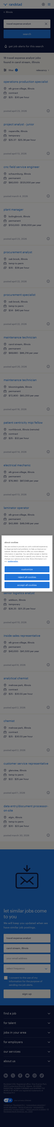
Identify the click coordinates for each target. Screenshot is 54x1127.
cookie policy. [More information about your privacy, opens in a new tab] (13, 561)
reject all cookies (27, 577)
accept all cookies (27, 585)
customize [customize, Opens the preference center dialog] (27, 569)
